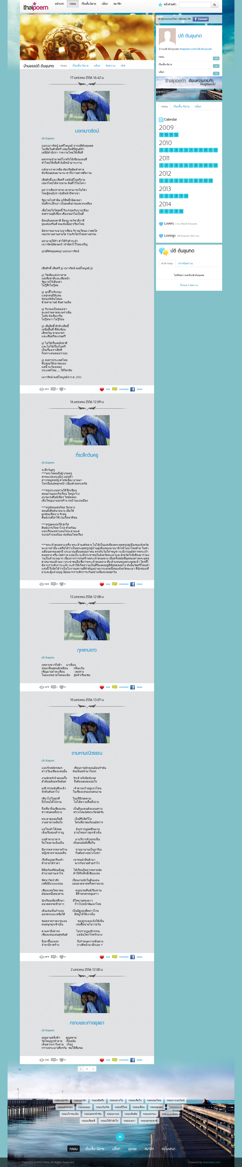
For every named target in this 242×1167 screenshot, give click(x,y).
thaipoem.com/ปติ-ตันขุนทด (196, 48)
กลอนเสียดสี (88, 1120)
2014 (165, 204)
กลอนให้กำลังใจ (109, 1120)
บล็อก (105, 3)
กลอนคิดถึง (98, 1100)
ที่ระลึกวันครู (87, 455)
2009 (166, 127)
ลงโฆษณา (168, 1148)
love (108, 389)
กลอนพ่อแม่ (175, 1107)
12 (176, 134)
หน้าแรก (59, 3)
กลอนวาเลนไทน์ (176, 1100)
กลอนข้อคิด (131, 1114)
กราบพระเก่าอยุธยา (87, 1022)
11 (171, 134)
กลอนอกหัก (80, 1100)
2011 (164, 158)
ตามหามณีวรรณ (87, 753)
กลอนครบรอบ (65, 1107)
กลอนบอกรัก (61, 1100)
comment (123, 389)
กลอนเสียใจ (135, 1100)
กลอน (73, 3)
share (139, 389)
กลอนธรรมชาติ (149, 1120)
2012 (165, 173)
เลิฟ (123, 65)
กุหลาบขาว (87, 649)
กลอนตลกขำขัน (93, 1114)
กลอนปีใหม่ (121, 1107)
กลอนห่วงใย (116, 1100)
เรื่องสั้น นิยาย (88, 3)
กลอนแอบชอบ (170, 1114)
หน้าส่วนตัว (166, 5)
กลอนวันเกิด (102, 1107)
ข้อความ (110, 65)
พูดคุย (132, 1148)
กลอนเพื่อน (139, 1107)
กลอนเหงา (129, 1120)
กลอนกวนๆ (113, 1114)
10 (166, 134)
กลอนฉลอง (84, 1107)
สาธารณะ (167, 263)
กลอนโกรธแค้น (70, 1114)
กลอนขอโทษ (154, 1100)
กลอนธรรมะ (149, 1114)
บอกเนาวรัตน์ (87, 130)
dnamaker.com (211, 1162)
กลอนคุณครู (156, 1107)
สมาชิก (117, 3)
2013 (165, 189)
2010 (165, 143)
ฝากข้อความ (185, 263)
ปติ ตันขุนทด (48, 138)
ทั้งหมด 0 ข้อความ (189, 285)
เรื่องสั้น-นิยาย (80, 65)
